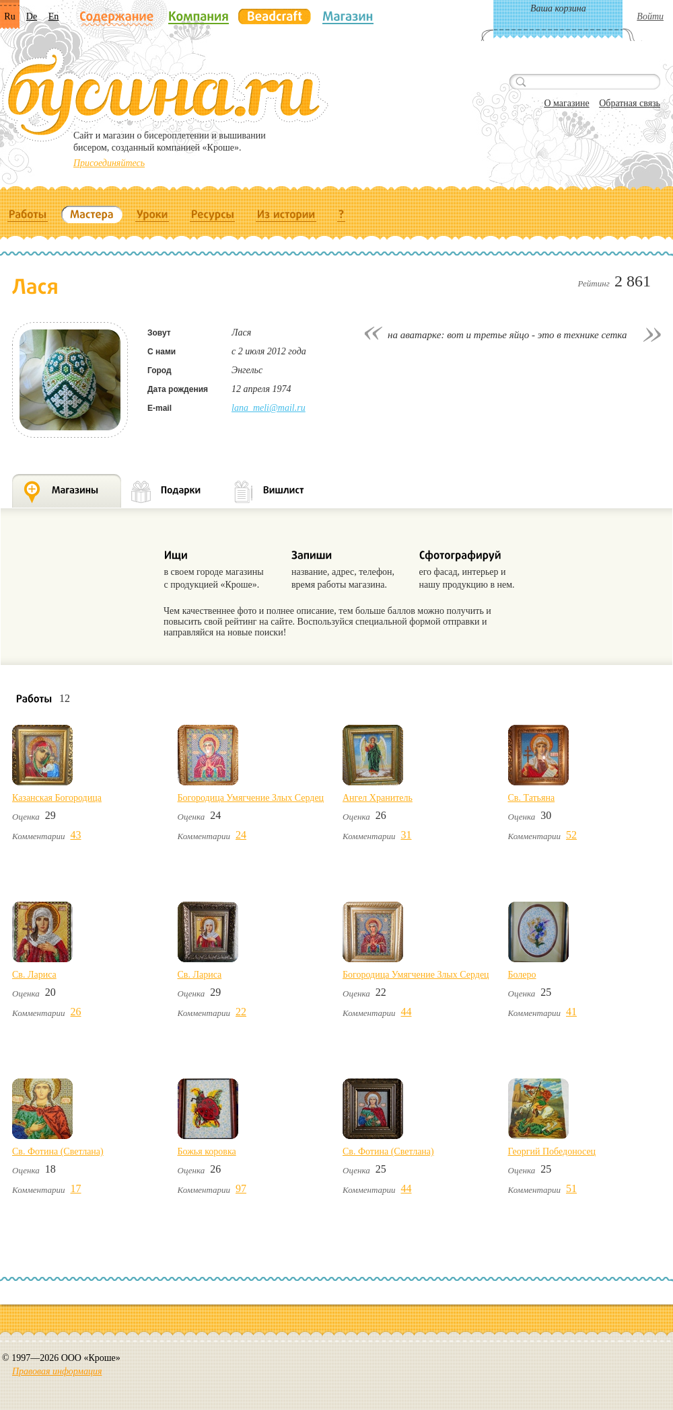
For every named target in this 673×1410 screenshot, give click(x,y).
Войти (650, 16)
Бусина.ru (165, 95)
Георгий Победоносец (552, 1151)
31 (406, 834)
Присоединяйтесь (109, 163)
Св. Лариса (34, 975)
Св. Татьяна (531, 798)
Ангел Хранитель (378, 798)
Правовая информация (57, 1371)
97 (241, 1188)
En (53, 16)
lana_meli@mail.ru (269, 408)
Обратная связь (629, 103)
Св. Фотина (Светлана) (58, 1151)
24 (241, 834)
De (31, 16)
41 (571, 1011)
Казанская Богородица (57, 798)
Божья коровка (207, 1151)
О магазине (566, 103)
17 (76, 1188)
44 (406, 1011)
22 (241, 1011)
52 (571, 834)
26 (76, 1011)
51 (571, 1188)
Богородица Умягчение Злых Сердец (251, 798)
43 (76, 834)
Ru (9, 16)
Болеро (522, 975)
